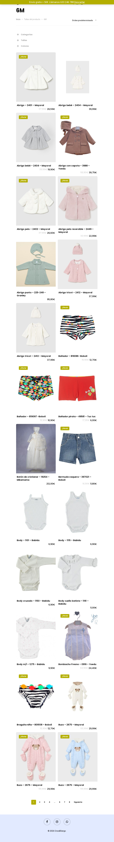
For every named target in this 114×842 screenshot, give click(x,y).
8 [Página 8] (69, 802)
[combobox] (84, 20)
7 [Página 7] (64, 802)
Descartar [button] (79, 2)
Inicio (18, 19)
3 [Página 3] (44, 802)
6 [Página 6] (59, 802)
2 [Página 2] (39, 802)
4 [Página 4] (49, 802)
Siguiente (78, 802)
